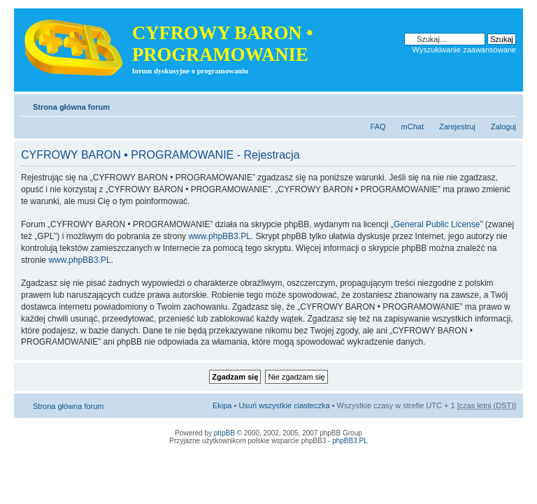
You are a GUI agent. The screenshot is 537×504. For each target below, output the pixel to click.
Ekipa (222, 405)
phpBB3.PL (350, 441)
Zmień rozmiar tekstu (506, 104)
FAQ (378, 126)
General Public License (437, 224)
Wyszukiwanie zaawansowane (464, 49)
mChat (412, 126)
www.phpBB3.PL (219, 236)
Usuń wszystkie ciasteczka (283, 405)
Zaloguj (503, 126)
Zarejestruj (457, 126)
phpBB (224, 433)
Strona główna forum (71, 107)
